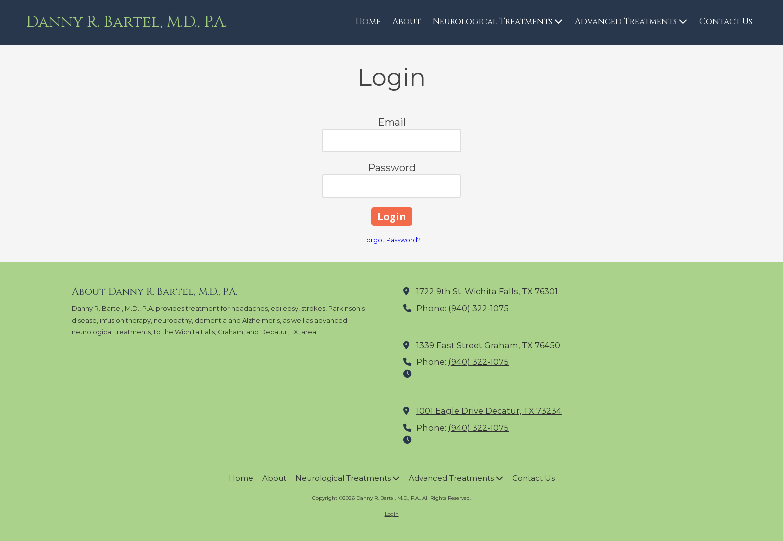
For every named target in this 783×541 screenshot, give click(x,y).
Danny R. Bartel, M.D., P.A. (126, 22)
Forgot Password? (391, 240)
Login (392, 514)
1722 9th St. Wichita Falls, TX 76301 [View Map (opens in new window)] (487, 291)
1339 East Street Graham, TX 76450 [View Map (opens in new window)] (488, 345)
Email (392, 122)
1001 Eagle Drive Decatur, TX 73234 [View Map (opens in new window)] (489, 411)
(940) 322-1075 (478, 308)
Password (392, 168)
